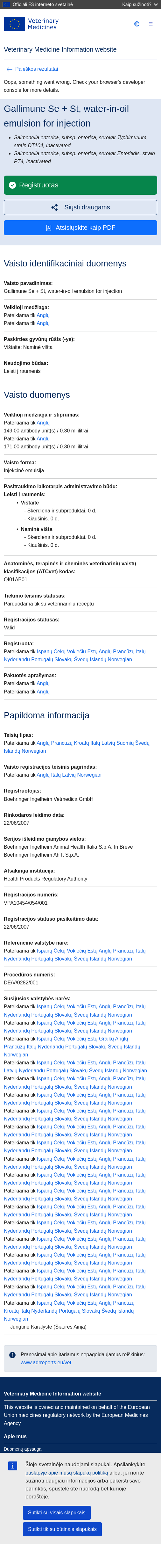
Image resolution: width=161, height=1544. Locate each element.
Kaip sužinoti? (140, 4)
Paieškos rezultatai (32, 69)
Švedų (81, 659)
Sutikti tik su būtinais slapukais (62, 1529)
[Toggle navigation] (150, 24)
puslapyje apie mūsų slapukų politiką (66, 1472)
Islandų (98, 659)
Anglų (43, 315)
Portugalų (42, 659)
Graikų (106, 1038)
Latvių (108, 743)
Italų (140, 651)
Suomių (125, 743)
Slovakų (63, 659)
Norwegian (120, 659)
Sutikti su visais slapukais (57, 1512)
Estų (92, 651)
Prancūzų (124, 651)
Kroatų (81, 743)
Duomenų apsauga (22, 1449)
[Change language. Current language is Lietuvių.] (136, 23)
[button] (80, 207)
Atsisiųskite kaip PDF (81, 227)
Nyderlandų (17, 659)
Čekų (60, 651)
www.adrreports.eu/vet (46, 1362)
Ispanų (44, 651)
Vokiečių (76, 651)
